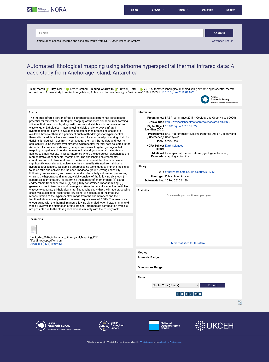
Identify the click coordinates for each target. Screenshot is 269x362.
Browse (158, 9)
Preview (57, 243)
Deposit (230, 9)
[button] (240, 302)
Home (134, 9)
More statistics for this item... (189, 243)
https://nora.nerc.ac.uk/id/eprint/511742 (190, 172)
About (183, 9)
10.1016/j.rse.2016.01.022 (177, 92)
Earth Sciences (174, 145)
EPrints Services (146, 342)
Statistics (207, 9)
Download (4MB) (40, 243)
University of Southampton (170, 342)
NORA (58, 9)
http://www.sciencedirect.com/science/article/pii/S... (197, 122)
